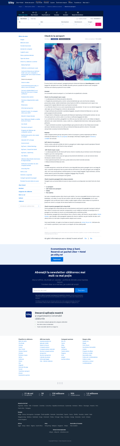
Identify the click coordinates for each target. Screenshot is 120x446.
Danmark (52, 414)
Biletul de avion (24, 42)
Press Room (86, 345)
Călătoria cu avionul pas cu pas (29, 68)
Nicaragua (86, 405)
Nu (91, 238)
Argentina (20, 405)
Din (19, 22)
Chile (30, 405)
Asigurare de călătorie (25, 191)
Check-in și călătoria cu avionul (28, 61)
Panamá (92, 405)
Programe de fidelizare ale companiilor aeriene (28, 131)
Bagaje (22, 39)
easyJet (63, 357)
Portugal (57, 417)
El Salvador (35, 405)
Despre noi (85, 341)
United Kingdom (22, 419)
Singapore (60, 425)
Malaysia (54, 425)
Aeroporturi (43, 353)
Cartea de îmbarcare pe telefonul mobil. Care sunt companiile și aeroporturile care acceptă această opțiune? (30, 73)
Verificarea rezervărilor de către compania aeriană (29, 164)
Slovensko (78, 417)
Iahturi (21, 198)
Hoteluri (21, 188)
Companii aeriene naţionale (47, 349)
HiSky (62, 345)
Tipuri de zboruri (24, 58)
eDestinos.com (64, 432)
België (19, 414)
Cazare (52, 2)
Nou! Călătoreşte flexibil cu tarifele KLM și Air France (30, 120)
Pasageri (90, 22)
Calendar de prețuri (45, 357)
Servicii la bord (25, 143)
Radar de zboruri (44, 345)
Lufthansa (64, 349)
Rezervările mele (87, 355)
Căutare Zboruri (23, 351)
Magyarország (22, 417)
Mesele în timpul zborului (28, 116)
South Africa (39, 425)
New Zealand (73, 425)
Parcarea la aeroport (26, 127)
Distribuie (54, 39)
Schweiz (88, 417)
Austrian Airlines (65, 359)
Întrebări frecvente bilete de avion (29, 181)
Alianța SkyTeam (25, 65)
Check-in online (25, 82)
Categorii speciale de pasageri (28, 178)
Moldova (29, 417)
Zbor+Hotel (19, 2)
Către (41, 22)
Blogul (84, 343)
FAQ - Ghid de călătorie (46, 361)
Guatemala (68, 405)
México (80, 405)
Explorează (57, 259)
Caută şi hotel (82, 18)
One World (24, 124)
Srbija (61, 417)
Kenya (23, 425)
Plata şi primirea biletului (27, 55)
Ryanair (65, 136)
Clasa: (91, 18)
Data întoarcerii (78, 22)
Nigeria (33, 425)
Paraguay (27, 408)
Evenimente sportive (24, 375)
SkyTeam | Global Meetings (28, 146)
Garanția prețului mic (45, 341)
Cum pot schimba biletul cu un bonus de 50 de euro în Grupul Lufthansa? (29, 92)
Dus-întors (23, 18)
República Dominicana (58, 405)
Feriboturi (21, 359)
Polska (52, 417)
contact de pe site (86, 222)
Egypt (19, 425)
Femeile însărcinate (25, 46)
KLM (62, 355)
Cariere (84, 349)
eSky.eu (51, 432)
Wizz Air (59, 136)
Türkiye (66, 425)
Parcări (20, 369)
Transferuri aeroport (24, 371)
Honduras (75, 405)
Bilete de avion (29, 2)
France (71, 414)
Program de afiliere (88, 351)
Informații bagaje (44, 359)
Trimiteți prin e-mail (65, 39)
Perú (97, 405)
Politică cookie (86, 359)
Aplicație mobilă (44, 343)
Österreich (46, 417)
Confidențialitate (87, 363)
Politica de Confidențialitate (90, 357)
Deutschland (59, 414)
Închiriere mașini (61, 2)
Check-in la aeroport (26, 79)
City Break (39, 2)
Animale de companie (26, 49)
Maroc (28, 425)
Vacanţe (46, 2)
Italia (90, 414)
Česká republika (45, 414)
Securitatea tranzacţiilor (89, 347)
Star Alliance (24, 156)
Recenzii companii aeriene (47, 351)
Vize (20, 363)
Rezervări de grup (23, 367)
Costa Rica (48, 405)
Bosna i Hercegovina (28, 414)
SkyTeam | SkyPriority (27, 152)
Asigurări (21, 365)
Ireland (86, 414)
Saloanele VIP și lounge (27, 140)
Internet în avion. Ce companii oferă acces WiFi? (29, 112)
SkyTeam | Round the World (29, 149)
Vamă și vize (23, 171)
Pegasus (63, 353)
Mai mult (85, 2)
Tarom (63, 343)
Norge (40, 417)
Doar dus (33, 18)
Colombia (41, 405)
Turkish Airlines (65, 351)
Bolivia (26, 405)
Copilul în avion (24, 52)
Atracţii (20, 373)
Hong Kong (48, 425)
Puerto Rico (21, 408)
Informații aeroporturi (27, 108)
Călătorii (21, 201)
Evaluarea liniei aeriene (27, 97)
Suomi (83, 417)
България (37, 414)
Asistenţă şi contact (88, 361)
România (66, 417)
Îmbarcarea (24, 105)
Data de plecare (65, 22)
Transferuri (77, 2)
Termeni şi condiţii (87, 353)
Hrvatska (81, 414)
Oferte (70, 2)
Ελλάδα (76, 414)
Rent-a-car (22, 195)
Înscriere (81, 290)
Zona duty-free (25, 168)
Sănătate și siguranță (26, 175)
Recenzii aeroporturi (45, 355)
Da (85, 238)
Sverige (72, 417)
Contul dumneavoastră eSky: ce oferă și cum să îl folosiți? (29, 86)
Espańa (66, 414)
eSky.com (56, 432)
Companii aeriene (44, 347)
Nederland (35, 417)
